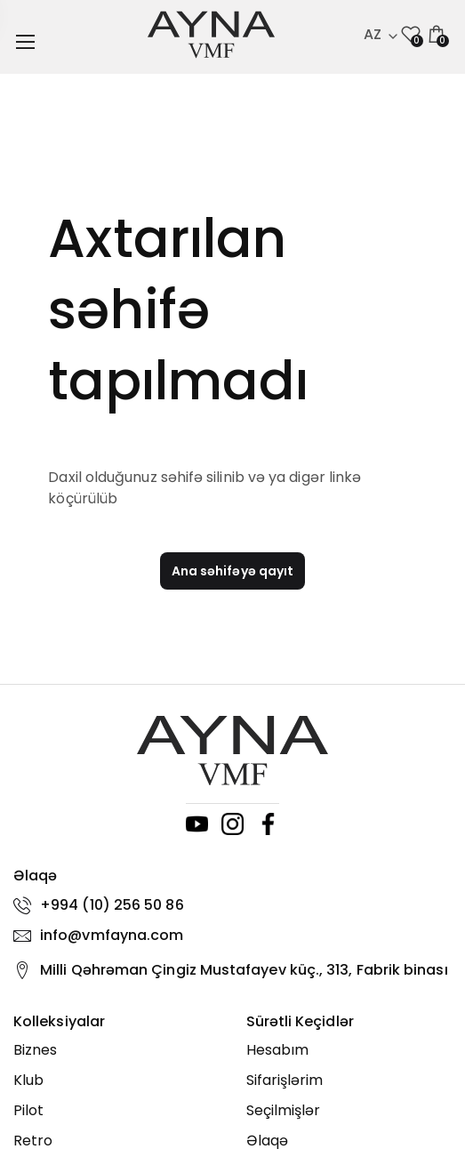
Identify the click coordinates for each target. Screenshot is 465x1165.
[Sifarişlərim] (349, 1080)
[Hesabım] (349, 1050)
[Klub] (116, 1080)
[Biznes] (116, 1050)
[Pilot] (116, 1110)
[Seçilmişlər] (349, 1110)
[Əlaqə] (349, 1141)
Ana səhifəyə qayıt (232, 571)
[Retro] (116, 1141)
